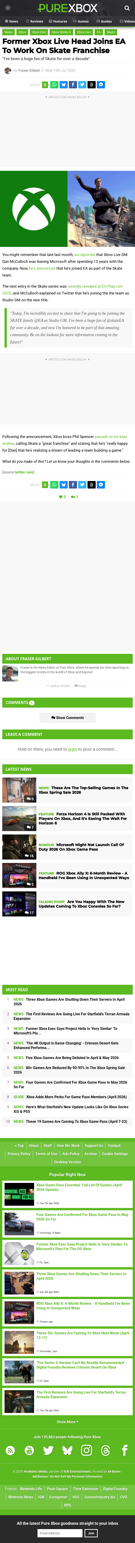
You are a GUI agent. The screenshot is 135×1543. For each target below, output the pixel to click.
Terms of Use (46, 1154)
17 (29, 913)
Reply (80, 686)
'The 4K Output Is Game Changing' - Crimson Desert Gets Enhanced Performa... (66, 1045)
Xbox (22, 32)
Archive (91, 1154)
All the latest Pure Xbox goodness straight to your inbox (67, 1523)
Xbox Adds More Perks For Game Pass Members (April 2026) (70, 1097)
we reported (84, 254)
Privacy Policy (19, 1154)
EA (99, 32)
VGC (76, 1497)
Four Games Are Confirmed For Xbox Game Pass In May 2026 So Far (70, 1084)
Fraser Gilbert (29, 70)
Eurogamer (58, 1497)
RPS (67, 1505)
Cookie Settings (115, 1154)
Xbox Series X (61, 32)
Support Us (94, 1146)
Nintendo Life (31, 1489)
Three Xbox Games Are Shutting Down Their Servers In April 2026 (69, 1001)
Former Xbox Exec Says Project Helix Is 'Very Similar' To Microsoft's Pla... (65, 1030)
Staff (48, 1146)
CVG (123, 1497)
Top (19, 1146)
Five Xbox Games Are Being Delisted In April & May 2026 (66, 1058)
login (72, 749)
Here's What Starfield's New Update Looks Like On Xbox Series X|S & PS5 (71, 1109)
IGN (41, 1497)
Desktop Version (67, 1162)
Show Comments (67, 718)
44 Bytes (114, 1472)
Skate (111, 32)
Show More (67, 1422)
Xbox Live (84, 32)
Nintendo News (20, 1497)
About (34, 1146)
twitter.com (24, 472)
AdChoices (40, 1477)
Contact (114, 1146)
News (8, 32)
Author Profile (58, 686)
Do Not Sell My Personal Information (76, 1477)
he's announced (42, 268)
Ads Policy (71, 1154)
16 (29, 856)
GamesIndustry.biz (100, 1497)
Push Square (57, 1489)
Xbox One (39, 32)
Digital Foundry (115, 1489)
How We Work (68, 1146)
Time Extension (85, 1489)
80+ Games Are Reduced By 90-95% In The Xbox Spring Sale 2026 (69, 1070)
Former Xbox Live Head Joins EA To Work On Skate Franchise (63, 46)
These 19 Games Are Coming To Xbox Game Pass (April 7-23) (70, 1121)
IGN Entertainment (77, 1472)
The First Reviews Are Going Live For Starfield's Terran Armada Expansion (72, 1016)
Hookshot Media (36, 1472)
